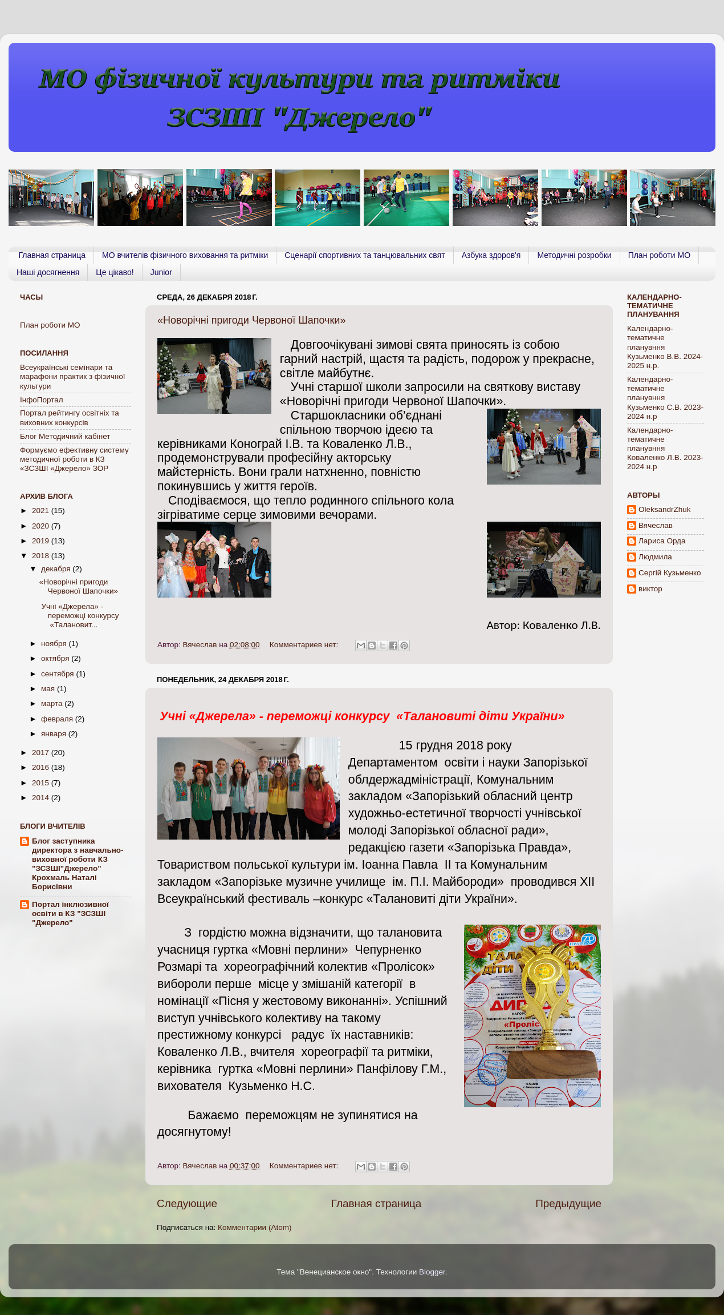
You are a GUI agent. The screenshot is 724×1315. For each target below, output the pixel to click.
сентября (58, 673)
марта (52, 703)
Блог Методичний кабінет (65, 436)
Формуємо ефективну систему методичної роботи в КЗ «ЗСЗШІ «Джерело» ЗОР (74, 459)
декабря (56, 568)
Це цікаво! (114, 272)
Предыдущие (568, 1203)
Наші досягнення (48, 272)
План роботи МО (659, 255)
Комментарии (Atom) (254, 1227)
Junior (161, 272)
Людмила (655, 556)
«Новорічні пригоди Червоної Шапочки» (251, 320)
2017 (41, 752)
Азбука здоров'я (491, 255)
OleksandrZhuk (664, 509)
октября (56, 658)
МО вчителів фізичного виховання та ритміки (185, 255)
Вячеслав (655, 525)
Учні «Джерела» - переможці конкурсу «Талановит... (79, 615)
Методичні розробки (574, 255)
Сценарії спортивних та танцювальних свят (364, 255)
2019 (41, 541)
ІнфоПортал (41, 400)
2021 (41, 510)
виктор (650, 588)
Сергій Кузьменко (669, 572)
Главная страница (52, 255)
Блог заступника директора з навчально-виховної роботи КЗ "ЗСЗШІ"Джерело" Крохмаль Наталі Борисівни (78, 864)
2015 (41, 782)
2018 (41, 555)
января (54, 733)
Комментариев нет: (305, 644)
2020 (41, 526)
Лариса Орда (662, 541)
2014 (41, 797)
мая (49, 688)
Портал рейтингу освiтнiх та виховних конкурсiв (69, 417)
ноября (54, 643)
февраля (58, 719)
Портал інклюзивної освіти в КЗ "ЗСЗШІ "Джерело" (70, 913)
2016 (41, 767)
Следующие (187, 1203)
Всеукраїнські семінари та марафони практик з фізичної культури (72, 376)
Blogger (432, 1272)
